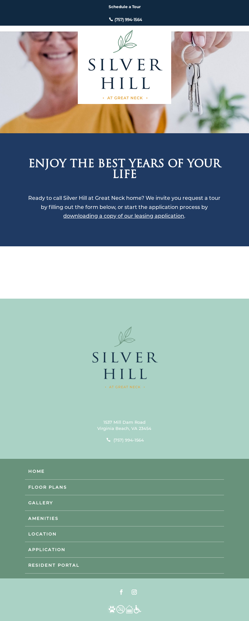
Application (46, 549)
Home (36, 471)
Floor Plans (47, 487)
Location (42, 534)
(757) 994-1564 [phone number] (128, 19)
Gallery (40, 502)
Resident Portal (53, 565)
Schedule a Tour (125, 6)
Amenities (43, 518)
